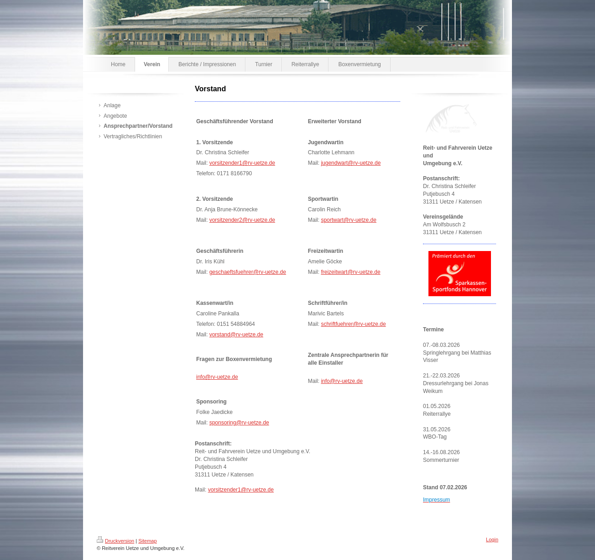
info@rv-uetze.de (217, 377)
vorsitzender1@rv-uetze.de (242, 163)
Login (492, 539)
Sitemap (147, 541)
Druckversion (115, 541)
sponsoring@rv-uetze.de (239, 422)
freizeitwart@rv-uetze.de (350, 272)
